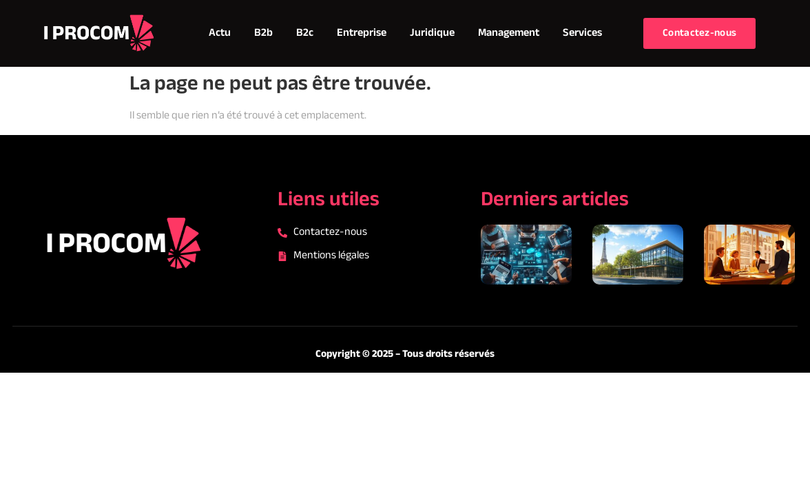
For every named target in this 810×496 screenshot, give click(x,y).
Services (582, 33)
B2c (304, 33)
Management (508, 33)
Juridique (432, 33)
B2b (263, 33)
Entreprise (361, 33)
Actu (220, 33)
